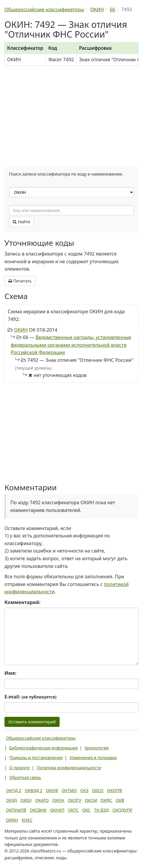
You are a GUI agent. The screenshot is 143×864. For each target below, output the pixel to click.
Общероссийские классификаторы (41, 738)
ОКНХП (57, 810)
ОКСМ (91, 800)
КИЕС (27, 820)
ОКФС (106, 800)
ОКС (86, 810)
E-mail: (30, 696)
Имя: (10, 673)
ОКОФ (52, 790)
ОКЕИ (26, 800)
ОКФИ (12, 820)
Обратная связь (25, 777)
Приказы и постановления (36, 757)
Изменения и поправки (93, 757)
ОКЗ (84, 790)
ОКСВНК (38, 810)
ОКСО (97, 790)
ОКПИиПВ (16, 810)
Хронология (97, 748)
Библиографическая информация (43, 748)
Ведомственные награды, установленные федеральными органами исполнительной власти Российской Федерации (71, 345)
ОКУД (11, 800)
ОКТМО (69, 790)
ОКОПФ (114, 790)
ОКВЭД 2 (33, 790)
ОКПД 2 (13, 790)
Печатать (20, 281)
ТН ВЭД (101, 810)
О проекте (19, 767)
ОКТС (73, 810)
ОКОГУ (75, 800)
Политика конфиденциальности (69, 767)
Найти (21, 221)
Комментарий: (22, 602)
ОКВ (120, 800)
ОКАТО (42, 800)
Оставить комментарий (32, 722)
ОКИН (21, 330)
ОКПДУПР (122, 810)
